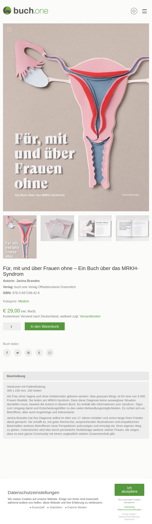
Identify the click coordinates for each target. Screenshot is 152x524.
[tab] (76, 376)
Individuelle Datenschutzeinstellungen (129, 508)
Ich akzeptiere (130, 489)
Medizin (23, 301)
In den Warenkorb (45, 327)
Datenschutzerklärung (129, 516)
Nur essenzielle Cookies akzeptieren (129, 500)
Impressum (129, 519)
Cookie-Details (128, 514)
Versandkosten (90, 316)
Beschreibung (16, 376)
